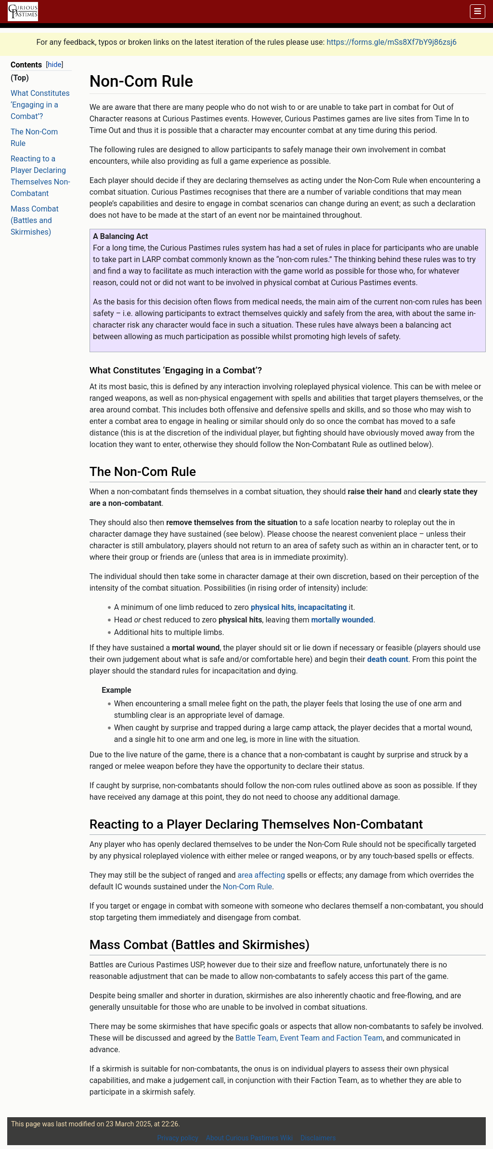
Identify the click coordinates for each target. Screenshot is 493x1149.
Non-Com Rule (247, 886)
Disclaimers (318, 1138)
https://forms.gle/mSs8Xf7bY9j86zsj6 (391, 42)
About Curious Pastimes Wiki (249, 1138)
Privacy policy (177, 1138)
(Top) (20, 77)
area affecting (261, 875)
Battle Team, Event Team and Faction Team (309, 1038)
